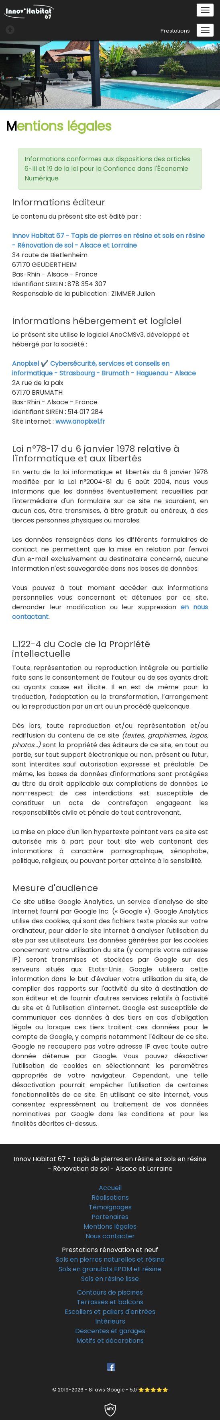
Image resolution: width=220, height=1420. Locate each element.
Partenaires (110, 1216)
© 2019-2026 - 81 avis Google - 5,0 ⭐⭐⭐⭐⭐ (110, 1389)
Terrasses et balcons (110, 1302)
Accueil (110, 1188)
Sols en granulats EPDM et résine (110, 1269)
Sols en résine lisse (110, 1278)
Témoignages (110, 1207)
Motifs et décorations (110, 1340)
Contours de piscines (110, 1292)
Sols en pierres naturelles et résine (110, 1259)
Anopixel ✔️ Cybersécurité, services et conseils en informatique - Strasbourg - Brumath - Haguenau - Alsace (104, 368)
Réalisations (110, 1197)
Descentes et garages (110, 1331)
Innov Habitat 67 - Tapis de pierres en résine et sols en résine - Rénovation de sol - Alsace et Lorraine (108, 240)
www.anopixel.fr (80, 421)
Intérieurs (110, 1321)
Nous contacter (110, 1236)
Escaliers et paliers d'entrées (110, 1311)
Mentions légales (110, 1226)
